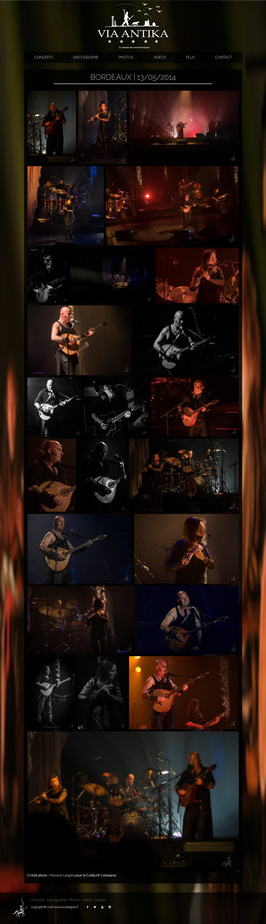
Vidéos (159, 57)
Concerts (43, 57)
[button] (51, 127)
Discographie (85, 57)
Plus (190, 57)
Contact (223, 57)
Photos (126, 57)
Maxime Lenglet (61, 875)
